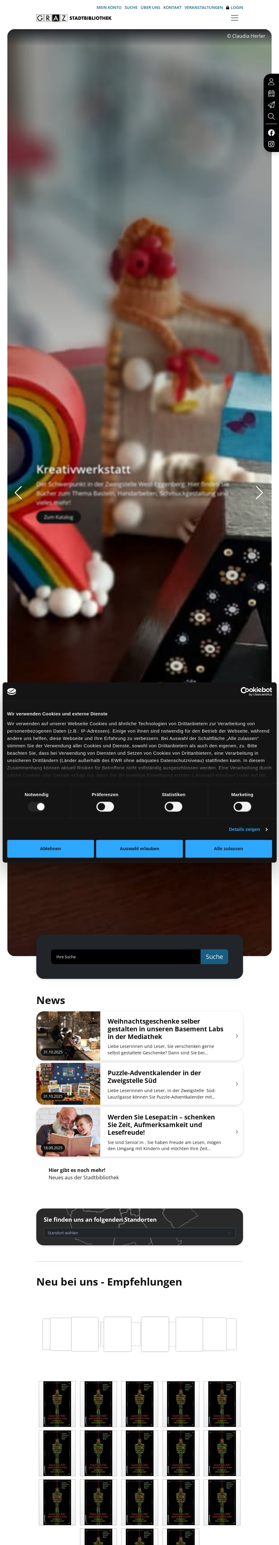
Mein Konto (109, 7)
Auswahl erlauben (139, 848)
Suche (131, 7)
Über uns (150, 7)
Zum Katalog (58, 528)
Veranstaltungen (204, 7)
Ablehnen (50, 848)
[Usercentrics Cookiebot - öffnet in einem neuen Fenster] (245, 691)
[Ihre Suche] (126, 956)
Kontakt (172, 7)
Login (234, 7)
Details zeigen (244, 829)
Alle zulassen (228, 848)
